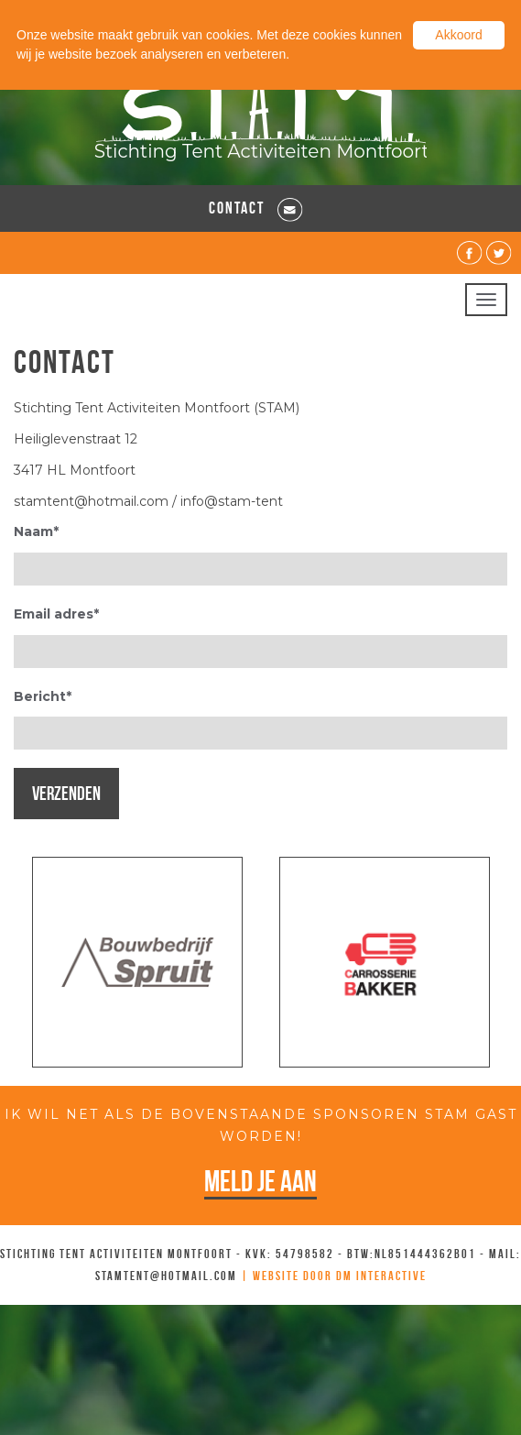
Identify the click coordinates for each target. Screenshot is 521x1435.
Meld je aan (260, 1181)
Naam (36, 531)
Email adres (56, 614)
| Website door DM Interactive (334, 1275)
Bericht (42, 696)
